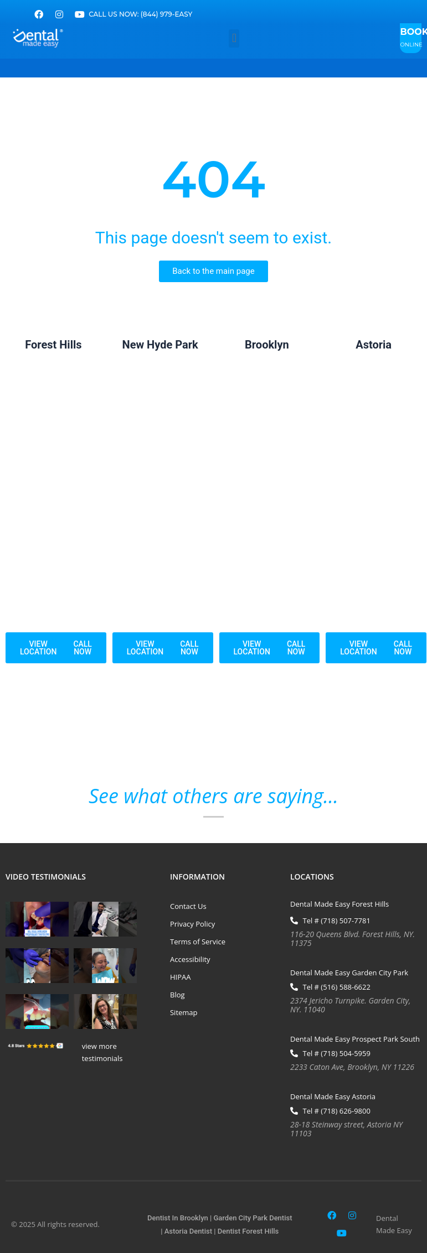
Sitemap (184, 1012)
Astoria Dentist (188, 1231)
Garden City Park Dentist (253, 1218)
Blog (177, 995)
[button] (234, 38)
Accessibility (190, 959)
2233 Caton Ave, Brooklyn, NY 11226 (352, 1067)
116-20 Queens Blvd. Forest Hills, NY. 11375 (352, 938)
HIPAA (180, 977)
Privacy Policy (192, 924)
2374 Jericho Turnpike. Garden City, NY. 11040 (350, 1005)
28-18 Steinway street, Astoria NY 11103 (346, 1128)
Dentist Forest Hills (248, 1231)
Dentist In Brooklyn (177, 1218)
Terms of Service (197, 942)
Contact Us (188, 906)
